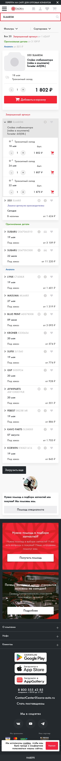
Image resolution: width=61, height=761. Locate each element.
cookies (27, 743)
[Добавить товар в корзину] (52, 153)
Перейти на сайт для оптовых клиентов (28, 2)
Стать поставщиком (30, 703)
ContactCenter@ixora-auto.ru (35, 698)
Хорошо (51, 745)
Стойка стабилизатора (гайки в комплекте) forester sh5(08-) (40, 63)
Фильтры (10, 28)
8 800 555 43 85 (30, 690)
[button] (30, 128)
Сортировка (42, 28)
